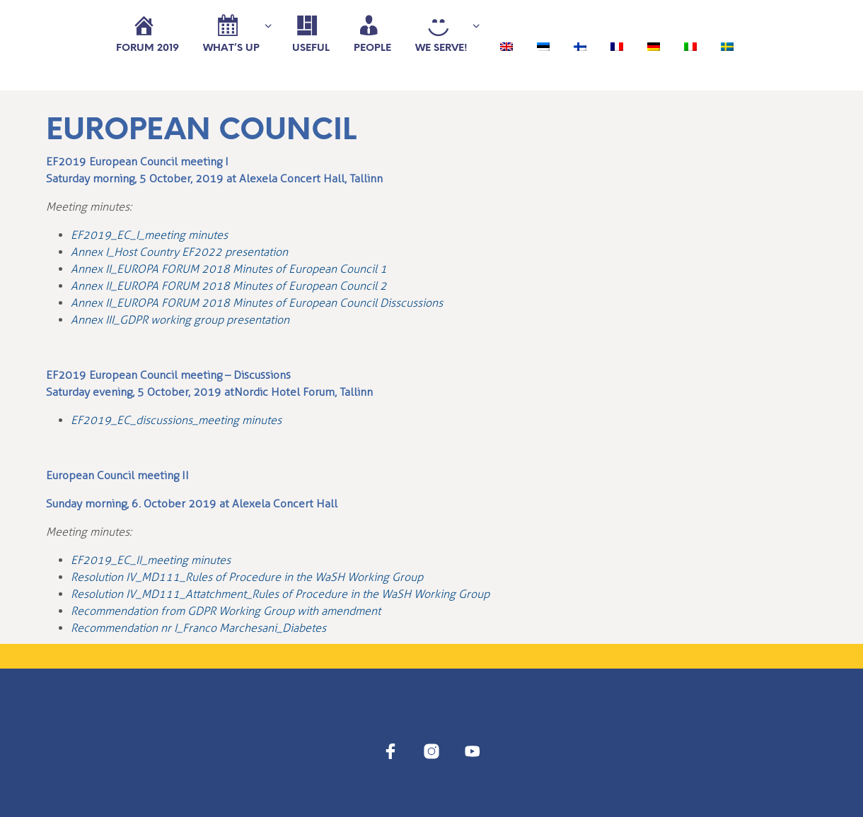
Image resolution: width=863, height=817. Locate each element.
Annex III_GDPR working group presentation (180, 320)
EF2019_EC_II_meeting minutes (151, 560)
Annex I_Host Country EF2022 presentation (179, 252)
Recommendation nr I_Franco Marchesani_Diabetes (198, 628)
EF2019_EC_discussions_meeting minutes (176, 420)
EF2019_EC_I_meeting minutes (149, 235)
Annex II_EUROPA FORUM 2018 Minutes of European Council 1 (229, 269)
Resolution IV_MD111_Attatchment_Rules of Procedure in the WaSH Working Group (280, 594)
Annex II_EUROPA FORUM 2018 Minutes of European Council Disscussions (257, 303)
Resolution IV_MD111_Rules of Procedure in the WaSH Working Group (247, 577)
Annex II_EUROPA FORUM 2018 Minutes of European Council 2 (229, 286)
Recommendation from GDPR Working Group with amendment (226, 611)
